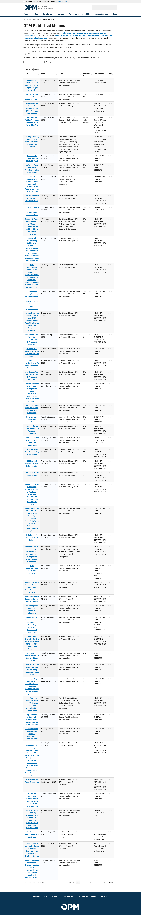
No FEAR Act (54, 896)
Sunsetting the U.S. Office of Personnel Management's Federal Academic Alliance (32, 587)
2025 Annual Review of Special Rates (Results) (31, 463)
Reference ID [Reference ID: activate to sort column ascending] (86, 74)
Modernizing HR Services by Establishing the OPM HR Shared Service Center (32, 108)
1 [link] (77, 882)
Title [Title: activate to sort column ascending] (26, 73)
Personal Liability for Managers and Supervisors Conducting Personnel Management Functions (31, 624)
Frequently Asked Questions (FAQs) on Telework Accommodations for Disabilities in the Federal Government (32, 226)
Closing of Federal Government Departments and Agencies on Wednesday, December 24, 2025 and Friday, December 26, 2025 (32, 494)
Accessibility (104, 896)
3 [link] (86, 882)
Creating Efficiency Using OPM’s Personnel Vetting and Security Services (32, 142)
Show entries (31, 70)
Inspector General (68, 896)
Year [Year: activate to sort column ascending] (110, 73)
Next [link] (111, 882)
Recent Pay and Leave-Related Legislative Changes (31, 96)
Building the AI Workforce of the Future (32, 537)
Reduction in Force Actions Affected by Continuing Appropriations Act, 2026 (31, 670)
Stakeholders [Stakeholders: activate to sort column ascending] (99, 73)
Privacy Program (82, 896)
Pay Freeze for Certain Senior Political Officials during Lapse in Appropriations (32, 720)
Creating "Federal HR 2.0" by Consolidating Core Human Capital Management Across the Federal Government (32, 554)
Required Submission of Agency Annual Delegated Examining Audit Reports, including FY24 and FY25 (32, 184)
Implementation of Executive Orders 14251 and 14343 (32, 198)
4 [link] (90, 882)
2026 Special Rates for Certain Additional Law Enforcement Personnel (32, 340)
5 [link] (95, 882)
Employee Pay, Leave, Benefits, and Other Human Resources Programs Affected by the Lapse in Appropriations (32, 686)
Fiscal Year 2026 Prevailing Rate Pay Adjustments (32, 451)
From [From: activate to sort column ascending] (61, 73)
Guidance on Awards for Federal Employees (32, 834)
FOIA (45, 896)
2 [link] (81, 882)
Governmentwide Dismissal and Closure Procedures (31, 419)
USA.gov (93, 896)
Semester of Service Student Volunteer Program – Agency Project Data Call (32, 85)
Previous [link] (71, 882)
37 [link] (105, 882)
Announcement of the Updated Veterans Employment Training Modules (31, 734)
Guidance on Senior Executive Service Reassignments (32, 599)
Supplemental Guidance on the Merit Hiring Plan (32, 158)
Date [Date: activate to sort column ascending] (43, 73)
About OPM (36, 896)
